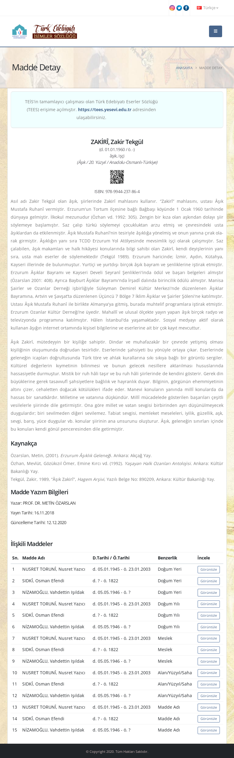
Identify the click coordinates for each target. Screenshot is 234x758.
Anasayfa (184, 67)
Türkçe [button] (207, 7)
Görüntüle (208, 569)
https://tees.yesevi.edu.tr (104, 109)
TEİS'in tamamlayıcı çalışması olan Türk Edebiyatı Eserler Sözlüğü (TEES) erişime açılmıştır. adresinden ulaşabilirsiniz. (91, 109)
